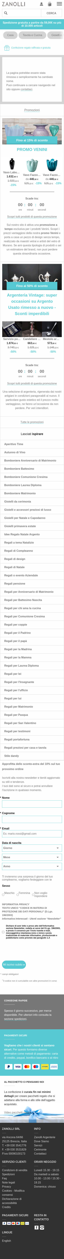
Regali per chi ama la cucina (22, 608)
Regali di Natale (14, 567)
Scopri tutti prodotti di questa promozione (32, 216)
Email (5, 828)
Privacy (6, 1186)
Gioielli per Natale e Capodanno (24, 518)
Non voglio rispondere (40, 895)
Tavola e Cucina (32, 35)
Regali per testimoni (17, 731)
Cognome (8, 813)
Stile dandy (11, 755)
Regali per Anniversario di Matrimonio (28, 591)
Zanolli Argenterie (44, 1137)
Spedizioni (8, 1174)
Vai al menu (59, 4)
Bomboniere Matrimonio (20, 493)
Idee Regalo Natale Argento (22, 534)
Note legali (8, 1182)
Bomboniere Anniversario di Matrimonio (30, 460)
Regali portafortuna (17, 739)
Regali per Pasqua (16, 714)
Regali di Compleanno (18, 550)
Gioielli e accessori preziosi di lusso (27, 509)
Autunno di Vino (14, 452)
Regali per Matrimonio (18, 706)
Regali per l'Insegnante (19, 682)
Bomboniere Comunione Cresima (25, 477)
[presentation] (28, 949)
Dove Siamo (41, 1141)
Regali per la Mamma (17, 657)
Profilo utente (41, 4)
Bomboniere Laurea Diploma (22, 485)
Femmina (24, 893)
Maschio (9, 893)
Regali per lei (12, 673)
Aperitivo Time (13, 444)
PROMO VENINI (32, 149)
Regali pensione (14, 583)
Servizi (38, 1145)
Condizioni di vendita (14, 1170)
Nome (6, 797)
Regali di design (14, 559)
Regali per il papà (15, 641)
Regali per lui (12, 698)
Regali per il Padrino (17, 632)
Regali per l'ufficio (16, 690)
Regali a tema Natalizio (19, 542)
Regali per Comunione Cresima (24, 616)
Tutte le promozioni (32, 422)
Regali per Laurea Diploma (21, 665)
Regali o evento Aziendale (21, 575)
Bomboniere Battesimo (19, 468)
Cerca (51, 13)
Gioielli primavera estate (20, 526)
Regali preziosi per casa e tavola (25, 747)
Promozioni (32, 110)
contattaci (26, 89)
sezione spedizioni (15, 1018)
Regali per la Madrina (18, 649)
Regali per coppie (15, 624)
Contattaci (40, 1153)
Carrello (50, 4)
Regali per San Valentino (20, 723)
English (6, 1240)
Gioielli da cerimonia (17, 501)
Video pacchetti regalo (17, 1112)
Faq (4, 1178)
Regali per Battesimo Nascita (23, 600)
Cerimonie (40, 1149)
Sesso (6, 885)
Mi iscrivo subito (13, 964)
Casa (10, 35)
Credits (6, 1207)
